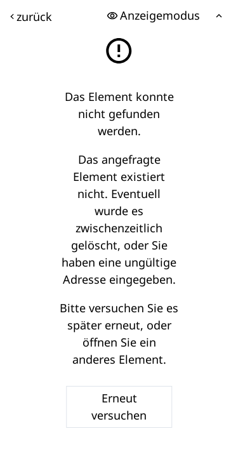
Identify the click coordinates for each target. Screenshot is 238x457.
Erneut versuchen (119, 406)
